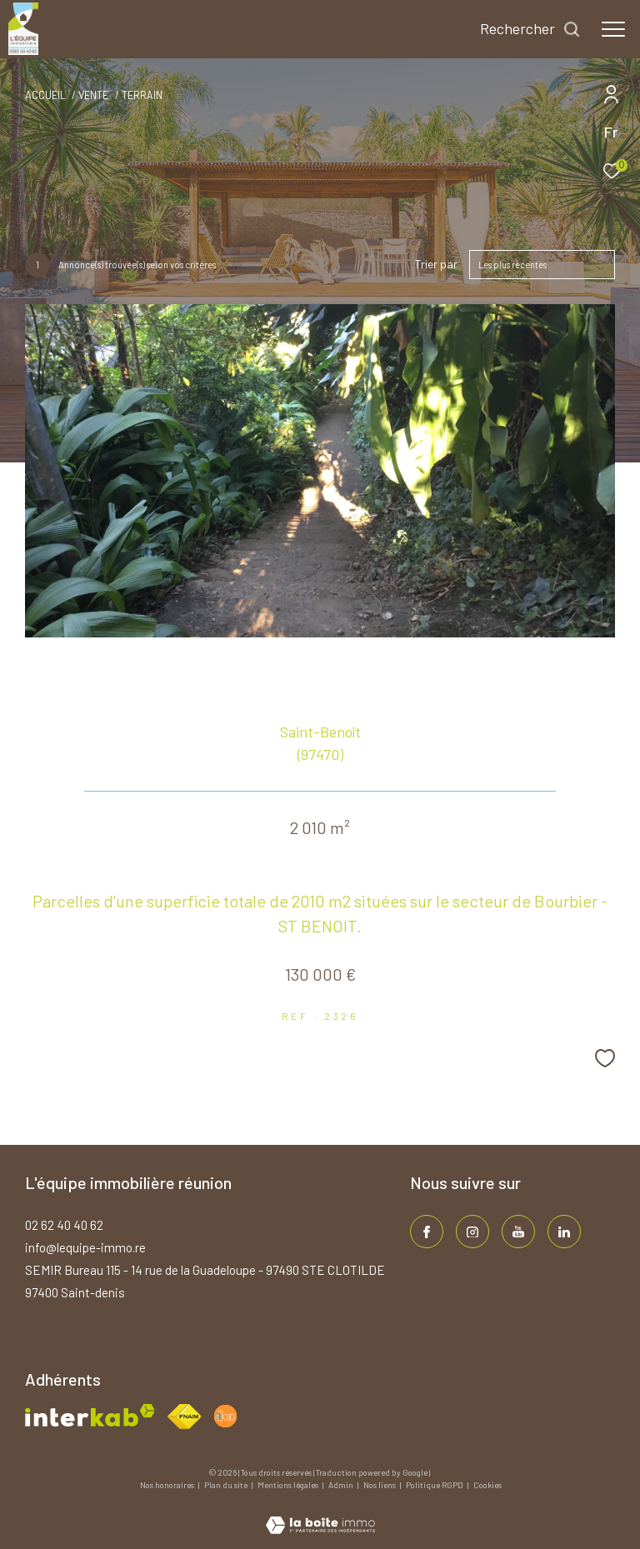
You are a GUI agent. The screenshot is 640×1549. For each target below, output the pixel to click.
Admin (341, 1485)
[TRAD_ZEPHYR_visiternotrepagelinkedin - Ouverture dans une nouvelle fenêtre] (564, 1231)
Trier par (436, 264)
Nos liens (380, 1485)
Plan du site (226, 1485)
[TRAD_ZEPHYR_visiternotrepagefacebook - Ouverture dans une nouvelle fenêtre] (426, 1231)
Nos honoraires (168, 1485)
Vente (93, 95)
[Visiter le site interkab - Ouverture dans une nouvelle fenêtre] (90, 1415)
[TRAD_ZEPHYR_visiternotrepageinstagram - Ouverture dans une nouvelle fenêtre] (472, 1231)
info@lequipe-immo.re (85, 1247)
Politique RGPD (434, 1485)
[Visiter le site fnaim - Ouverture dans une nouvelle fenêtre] (184, 1416)
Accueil (45, 95)
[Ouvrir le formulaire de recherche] (530, 29)
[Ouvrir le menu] (613, 29)
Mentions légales (289, 1485)
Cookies (487, 1485)
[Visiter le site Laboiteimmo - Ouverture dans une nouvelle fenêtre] (320, 1514)
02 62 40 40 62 (64, 1224)
